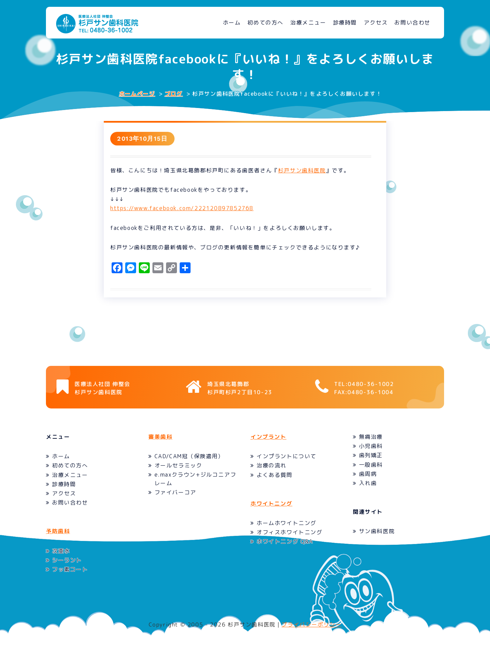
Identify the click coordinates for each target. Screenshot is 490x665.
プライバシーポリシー (311, 636)
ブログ (174, 93)
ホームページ (137, 93)
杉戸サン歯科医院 (306, 172)
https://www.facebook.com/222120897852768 (185, 210)
